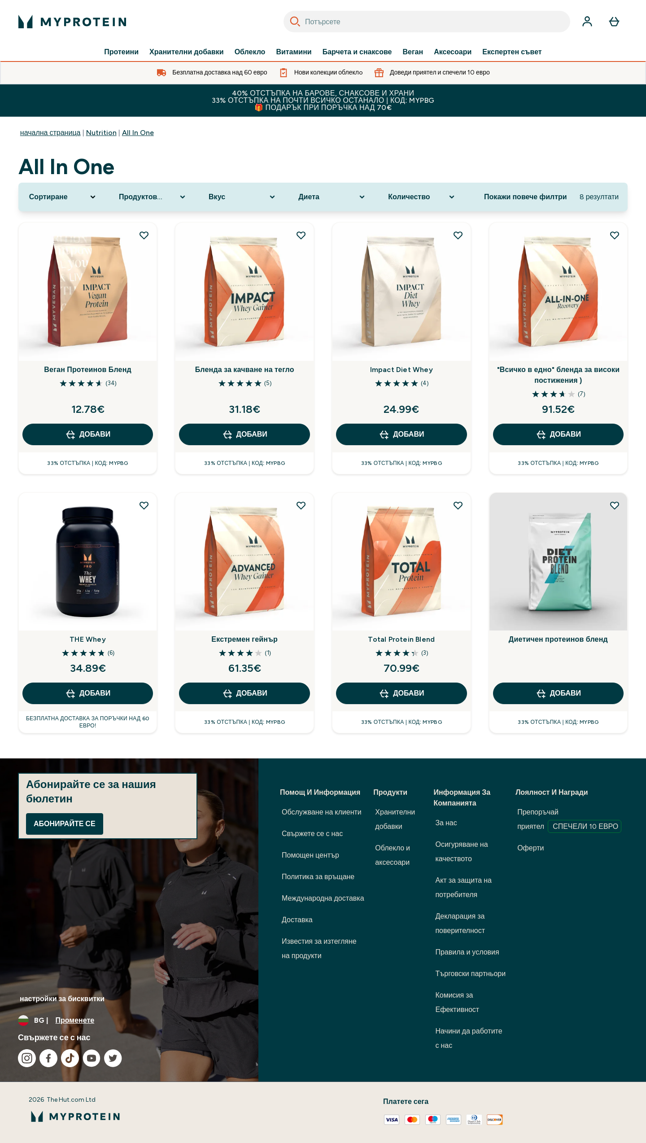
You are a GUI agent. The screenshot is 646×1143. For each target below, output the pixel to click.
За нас (446, 823)
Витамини (293, 52)
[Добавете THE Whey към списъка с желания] (144, 505)
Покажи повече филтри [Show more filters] (525, 197)
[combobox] (427, 21)
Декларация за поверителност (460, 923)
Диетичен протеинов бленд (558, 639)
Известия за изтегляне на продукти (319, 948)
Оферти (530, 848)
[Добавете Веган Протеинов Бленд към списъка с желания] (144, 235)
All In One (138, 132)
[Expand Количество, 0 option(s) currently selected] (422, 197)
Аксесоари (452, 52)
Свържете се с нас (312, 833)
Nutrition (101, 132)
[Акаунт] (587, 21)
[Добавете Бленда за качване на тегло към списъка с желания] (301, 235)
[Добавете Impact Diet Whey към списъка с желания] (458, 235)
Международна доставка (323, 898)
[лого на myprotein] (72, 21)
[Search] (295, 21)
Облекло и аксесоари (392, 855)
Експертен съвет (511, 52)
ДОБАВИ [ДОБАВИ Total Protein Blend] (401, 693)
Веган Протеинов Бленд (87, 369)
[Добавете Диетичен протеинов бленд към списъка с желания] (615, 505)
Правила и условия (467, 952)
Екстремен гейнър (244, 639)
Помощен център (310, 855)
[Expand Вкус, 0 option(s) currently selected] (242, 197)
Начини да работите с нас (468, 1038)
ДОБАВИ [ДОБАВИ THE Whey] (87, 693)
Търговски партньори (470, 973)
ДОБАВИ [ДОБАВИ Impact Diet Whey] (401, 434)
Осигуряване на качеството (461, 851)
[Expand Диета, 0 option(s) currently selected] (332, 197)
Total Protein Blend (401, 639)
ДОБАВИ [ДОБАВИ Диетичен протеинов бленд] (558, 693)
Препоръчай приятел (569, 820)
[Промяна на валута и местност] (129, 1020)
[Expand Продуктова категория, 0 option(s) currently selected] (153, 197)
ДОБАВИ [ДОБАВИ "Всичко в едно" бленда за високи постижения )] (558, 434)
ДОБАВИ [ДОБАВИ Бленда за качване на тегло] (244, 434)
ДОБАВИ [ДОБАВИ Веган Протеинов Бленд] (87, 434)
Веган (412, 52)
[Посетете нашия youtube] (91, 1058)
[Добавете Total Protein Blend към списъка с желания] (458, 505)
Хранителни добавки (186, 52)
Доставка (297, 919)
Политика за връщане (318, 876)
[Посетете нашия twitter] (113, 1058)
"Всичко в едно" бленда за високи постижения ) (558, 375)
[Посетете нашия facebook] (48, 1058)
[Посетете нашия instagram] (27, 1058)
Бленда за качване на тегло (244, 369)
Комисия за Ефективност (457, 1002)
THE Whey (88, 639)
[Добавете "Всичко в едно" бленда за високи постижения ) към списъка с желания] (615, 235)
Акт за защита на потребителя (463, 887)
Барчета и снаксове (357, 52)
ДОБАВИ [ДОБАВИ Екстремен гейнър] (244, 693)
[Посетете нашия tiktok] (70, 1058)
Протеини (121, 52)
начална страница (50, 132)
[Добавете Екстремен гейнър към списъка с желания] (301, 505)
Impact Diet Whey (401, 369)
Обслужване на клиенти (322, 812)
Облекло (250, 52)
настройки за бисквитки (62, 998)
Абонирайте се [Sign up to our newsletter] (65, 823)
